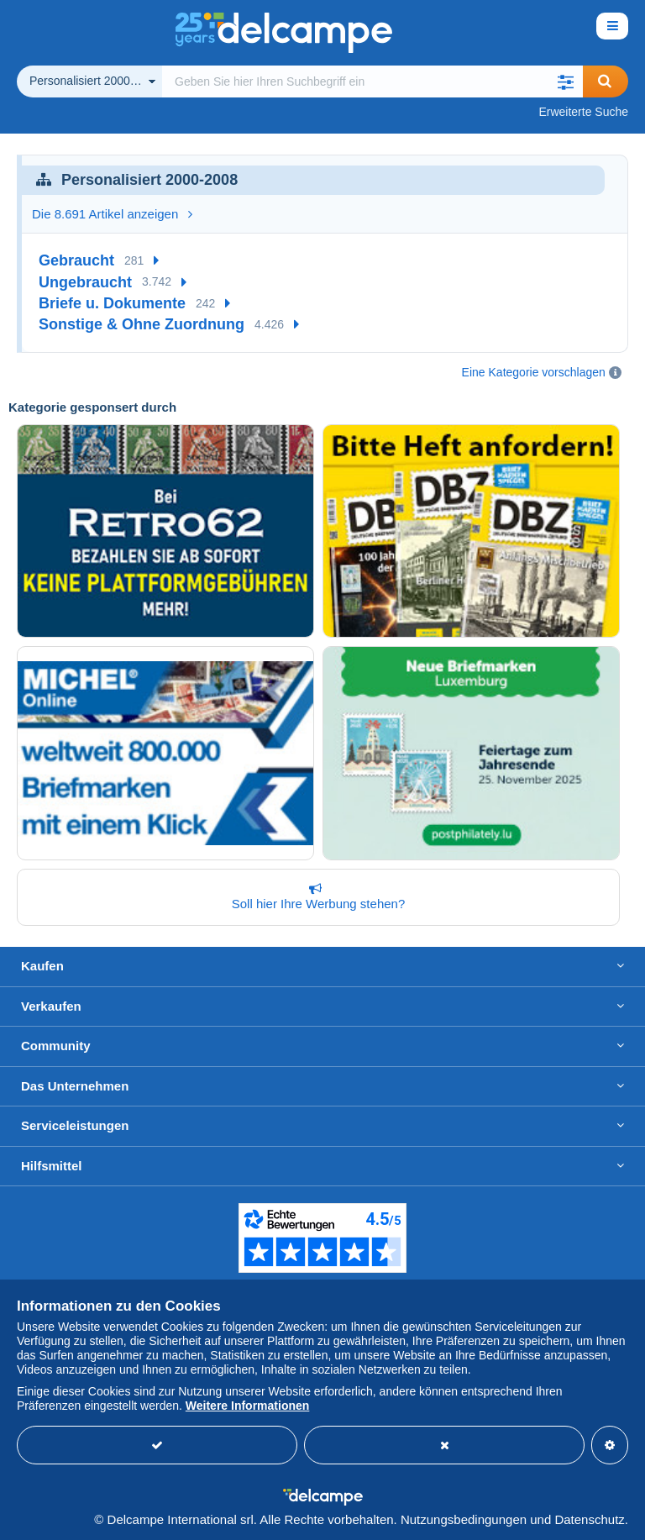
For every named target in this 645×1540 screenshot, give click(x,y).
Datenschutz (589, 1519)
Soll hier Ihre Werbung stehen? (315, 896)
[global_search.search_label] (372, 81)
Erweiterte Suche (583, 111)
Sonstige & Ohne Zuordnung (141, 324)
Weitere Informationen (248, 1405)
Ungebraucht (85, 282)
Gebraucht (76, 260)
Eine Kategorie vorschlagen (534, 372)
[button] (566, 81)
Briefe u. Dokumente (112, 303)
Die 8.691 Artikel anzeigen (112, 214)
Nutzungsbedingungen (464, 1519)
